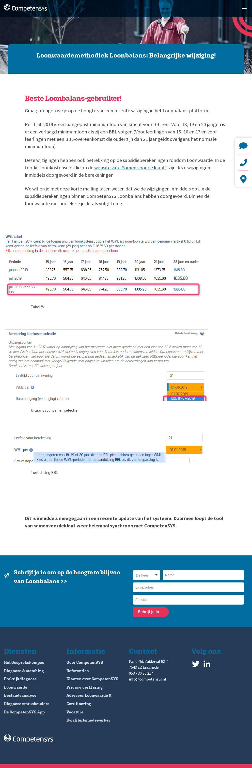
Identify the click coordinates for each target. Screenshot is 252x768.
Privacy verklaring (84, 687)
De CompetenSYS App (24, 712)
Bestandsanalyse (20, 695)
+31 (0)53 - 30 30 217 (243, 162)
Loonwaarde (15, 687)
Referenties (77, 670)
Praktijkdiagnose (20, 679)
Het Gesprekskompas (24, 662)
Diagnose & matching (24, 670)
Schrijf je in (148, 612)
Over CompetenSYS (84, 662)
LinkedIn (207, 662)
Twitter (195, 662)
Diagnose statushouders (26, 703)
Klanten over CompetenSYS (92, 679)
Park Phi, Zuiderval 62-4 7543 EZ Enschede (243, 179)
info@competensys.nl (243, 146)
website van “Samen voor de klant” (130, 167)
